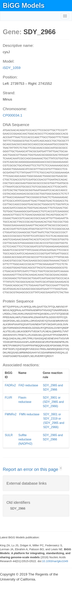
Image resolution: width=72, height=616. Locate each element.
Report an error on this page (31, 469)
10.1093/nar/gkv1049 (55, 561)
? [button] (60, 468)
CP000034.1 (12, 115)
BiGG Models (23, 5)
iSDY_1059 (11, 68)
